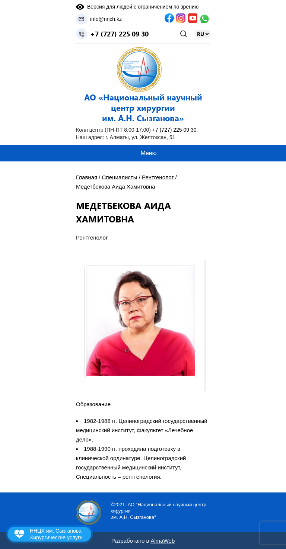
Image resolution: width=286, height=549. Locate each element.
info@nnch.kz (106, 19)
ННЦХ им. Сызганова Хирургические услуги (56, 534)
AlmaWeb (163, 540)
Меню (148, 153)
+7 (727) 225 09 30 (119, 33)
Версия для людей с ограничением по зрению (142, 7)
